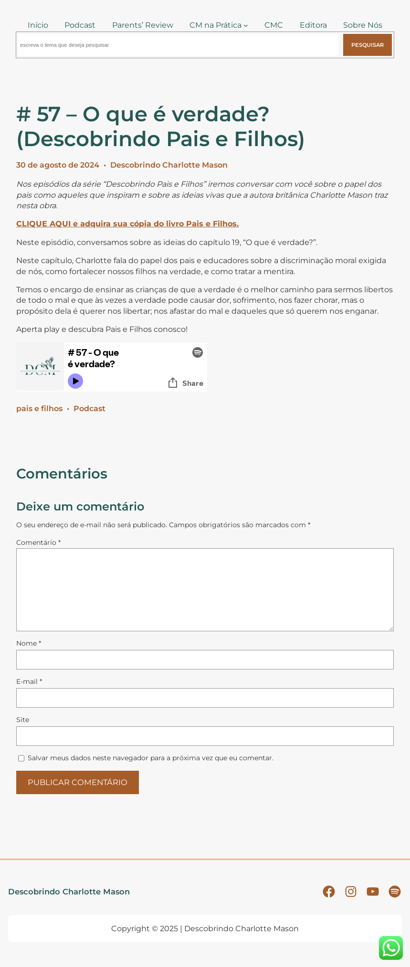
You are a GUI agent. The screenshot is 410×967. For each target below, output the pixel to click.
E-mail (29, 681)
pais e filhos (39, 408)
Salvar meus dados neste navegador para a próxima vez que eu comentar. (150, 758)
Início (38, 25)
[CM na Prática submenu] (245, 25)
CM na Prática (215, 25)
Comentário (38, 542)
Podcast (89, 408)
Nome (28, 643)
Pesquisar (367, 45)
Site (22, 719)
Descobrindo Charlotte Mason (169, 165)
